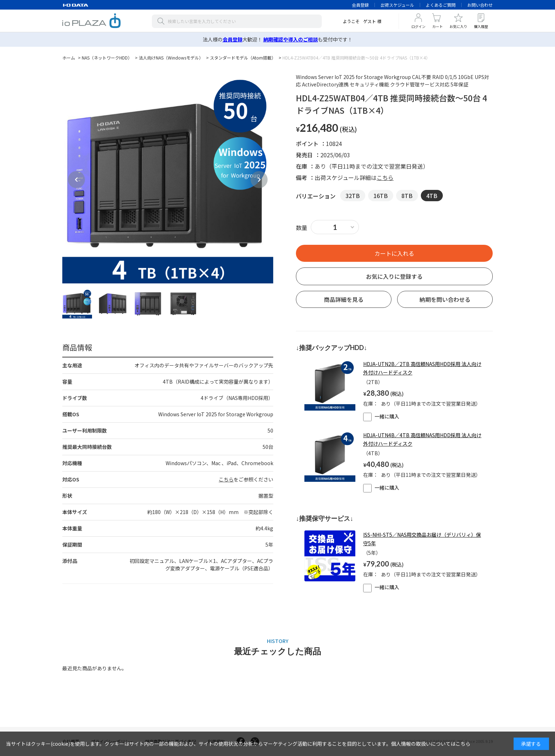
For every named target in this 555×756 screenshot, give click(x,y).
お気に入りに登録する (394, 276)
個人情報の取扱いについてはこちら (430, 743)
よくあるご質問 (441, 5)
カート (437, 26)
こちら (226, 479)
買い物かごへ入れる (394, 253)
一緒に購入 (381, 416)
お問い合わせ (480, 5)
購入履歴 (481, 26)
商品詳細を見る (344, 299)
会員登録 (360, 5)
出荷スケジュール (397, 5)
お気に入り (458, 26)
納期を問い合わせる (444, 299)
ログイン (418, 26)
